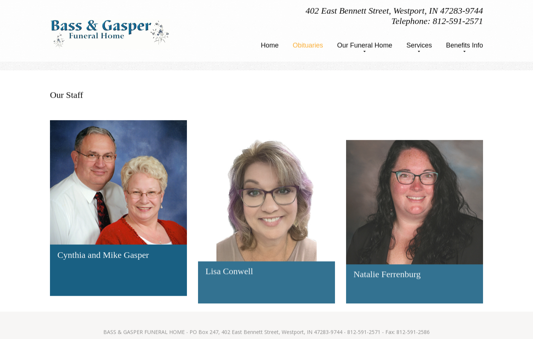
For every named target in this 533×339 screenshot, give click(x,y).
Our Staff (66, 94)
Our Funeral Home (364, 45)
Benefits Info (464, 45)
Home (270, 45)
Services (419, 45)
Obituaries (308, 45)
